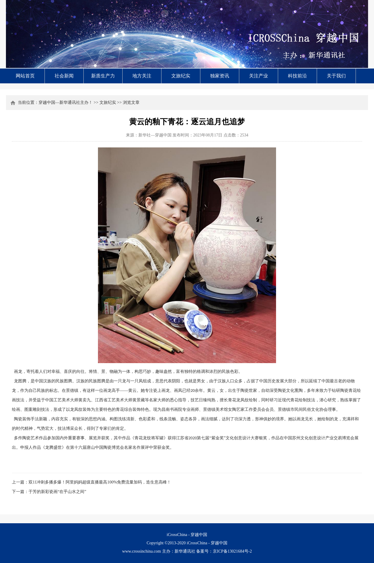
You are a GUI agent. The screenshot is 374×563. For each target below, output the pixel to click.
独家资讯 (219, 75)
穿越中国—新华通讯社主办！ (66, 102)
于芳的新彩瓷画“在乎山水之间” (57, 491)
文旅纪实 (180, 75)
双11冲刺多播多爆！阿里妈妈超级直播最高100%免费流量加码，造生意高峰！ (99, 482)
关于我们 (336, 75)
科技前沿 (297, 75)
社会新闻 (64, 75)
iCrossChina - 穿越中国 (207, 543)
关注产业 (258, 75)
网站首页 (25, 75)
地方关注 (141, 75)
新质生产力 (103, 75)
